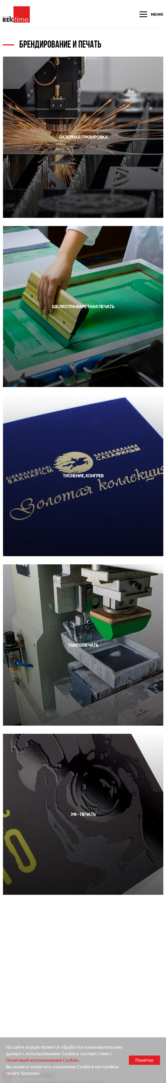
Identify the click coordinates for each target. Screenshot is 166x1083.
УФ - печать (83, 814)
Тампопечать (83, 645)
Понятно (144, 1060)
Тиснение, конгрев (83, 475)
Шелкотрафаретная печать (83, 306)
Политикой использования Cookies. (42, 1060)
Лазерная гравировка (83, 137)
